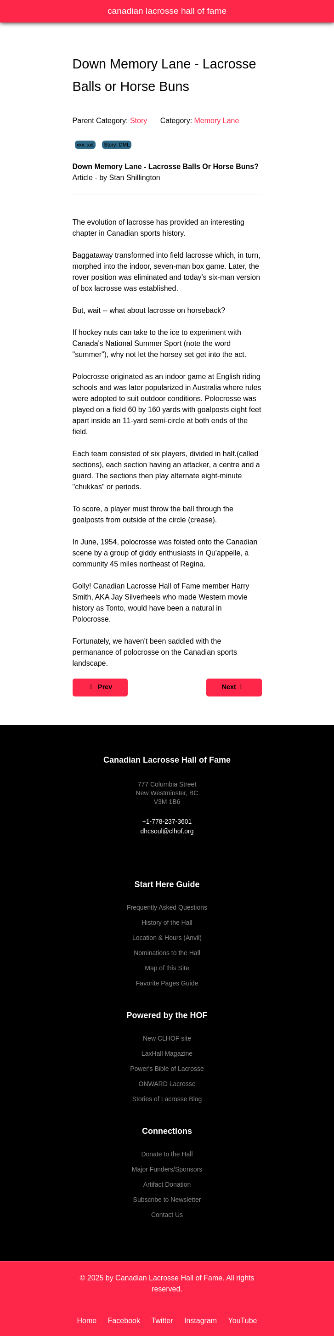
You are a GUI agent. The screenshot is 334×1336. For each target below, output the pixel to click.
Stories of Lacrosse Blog (167, 1099)
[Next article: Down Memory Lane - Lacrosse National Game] (234, 687)
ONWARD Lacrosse (167, 1083)
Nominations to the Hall (167, 953)
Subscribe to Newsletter (167, 1199)
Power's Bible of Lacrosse (167, 1068)
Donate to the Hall (166, 1154)
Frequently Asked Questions (167, 907)
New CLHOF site (167, 1038)
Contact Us (167, 1214)
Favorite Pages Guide (167, 983)
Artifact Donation (167, 1184)
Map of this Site (167, 968)
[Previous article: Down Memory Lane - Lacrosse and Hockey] (100, 687)
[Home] (90, 1321)
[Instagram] (202, 1321)
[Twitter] (163, 1321)
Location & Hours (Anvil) (167, 937)
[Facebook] (125, 1321)
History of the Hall (167, 922)
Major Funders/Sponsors (167, 1169)
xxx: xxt (85, 144)
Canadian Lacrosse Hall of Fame (167, 11)
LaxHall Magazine (167, 1053)
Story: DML (117, 144)
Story (138, 121)
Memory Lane (216, 121)
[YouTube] (240, 1321)
